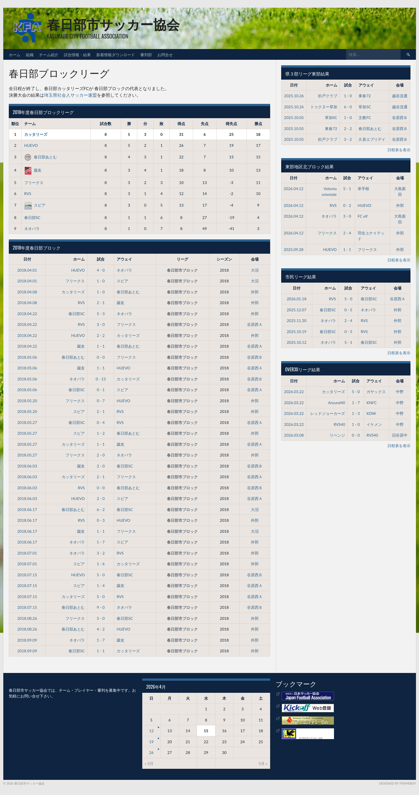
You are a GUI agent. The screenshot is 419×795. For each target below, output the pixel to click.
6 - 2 (101, 509)
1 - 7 (101, 542)
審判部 (146, 54)
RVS (27, 193)
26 (151, 752)
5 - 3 (101, 313)
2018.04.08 (27, 292)
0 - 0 (101, 357)
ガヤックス (376, 391)
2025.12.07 (296, 309)
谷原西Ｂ (254, 357)
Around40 (336, 402)
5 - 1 (347, 188)
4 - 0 (101, 270)
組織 (30, 54)
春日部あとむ (40, 157)
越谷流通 (399, 95)
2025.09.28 (293, 249)
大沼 (255, 270)
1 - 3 (356, 413)
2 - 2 (101, 335)
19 (151, 741)
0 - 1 (101, 389)
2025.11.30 (296, 320)
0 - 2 (347, 205)
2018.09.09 (27, 640)
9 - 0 (101, 607)
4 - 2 (101, 629)
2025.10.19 (296, 331)
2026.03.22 (294, 391)
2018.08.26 (27, 618)
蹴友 (33, 170)
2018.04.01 (27, 270)
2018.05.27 (27, 422)
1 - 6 (101, 563)
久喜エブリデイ (371, 139)
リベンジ (337, 435)
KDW (371, 413)
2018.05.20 (27, 400)
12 (151, 730)
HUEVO (31, 145)
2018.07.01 (27, 553)
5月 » (263, 763)
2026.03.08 (294, 435)
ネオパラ (32, 228)
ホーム (14, 54)
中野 (400, 391)
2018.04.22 (27, 313)
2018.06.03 (27, 466)
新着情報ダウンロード (115, 54)
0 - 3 (101, 520)
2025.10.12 (296, 342)
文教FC (364, 117)
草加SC (364, 106)
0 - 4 (101, 422)
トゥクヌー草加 (323, 106)
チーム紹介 (48, 54)
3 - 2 (101, 553)
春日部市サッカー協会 (113, 23)
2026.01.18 (296, 298)
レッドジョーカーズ (327, 413)
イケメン (374, 424)
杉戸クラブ (327, 95)
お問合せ (165, 54)
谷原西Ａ (254, 324)
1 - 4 (101, 585)
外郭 (255, 292)
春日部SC (32, 217)
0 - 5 (348, 309)
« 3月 (149, 763)
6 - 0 (348, 106)
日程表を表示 (398, 149)
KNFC (371, 402)
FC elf (363, 216)
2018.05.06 (27, 357)
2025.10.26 (294, 95)
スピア (34, 205)
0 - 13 (101, 379)
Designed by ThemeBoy (397, 783)
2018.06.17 (27, 509)
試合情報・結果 (77, 54)
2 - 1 (101, 302)
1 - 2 (101, 433)
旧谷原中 (399, 435)
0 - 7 (101, 400)
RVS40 (339, 424)
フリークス (33, 182)
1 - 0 (101, 280)
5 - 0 (101, 574)
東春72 (364, 95)
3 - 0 (101, 324)
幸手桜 (363, 188)
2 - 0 (101, 455)
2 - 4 (347, 233)
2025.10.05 (294, 117)
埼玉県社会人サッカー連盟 (70, 95)
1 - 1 (101, 346)
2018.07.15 (27, 574)
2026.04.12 (293, 188)
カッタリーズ (35, 134)
